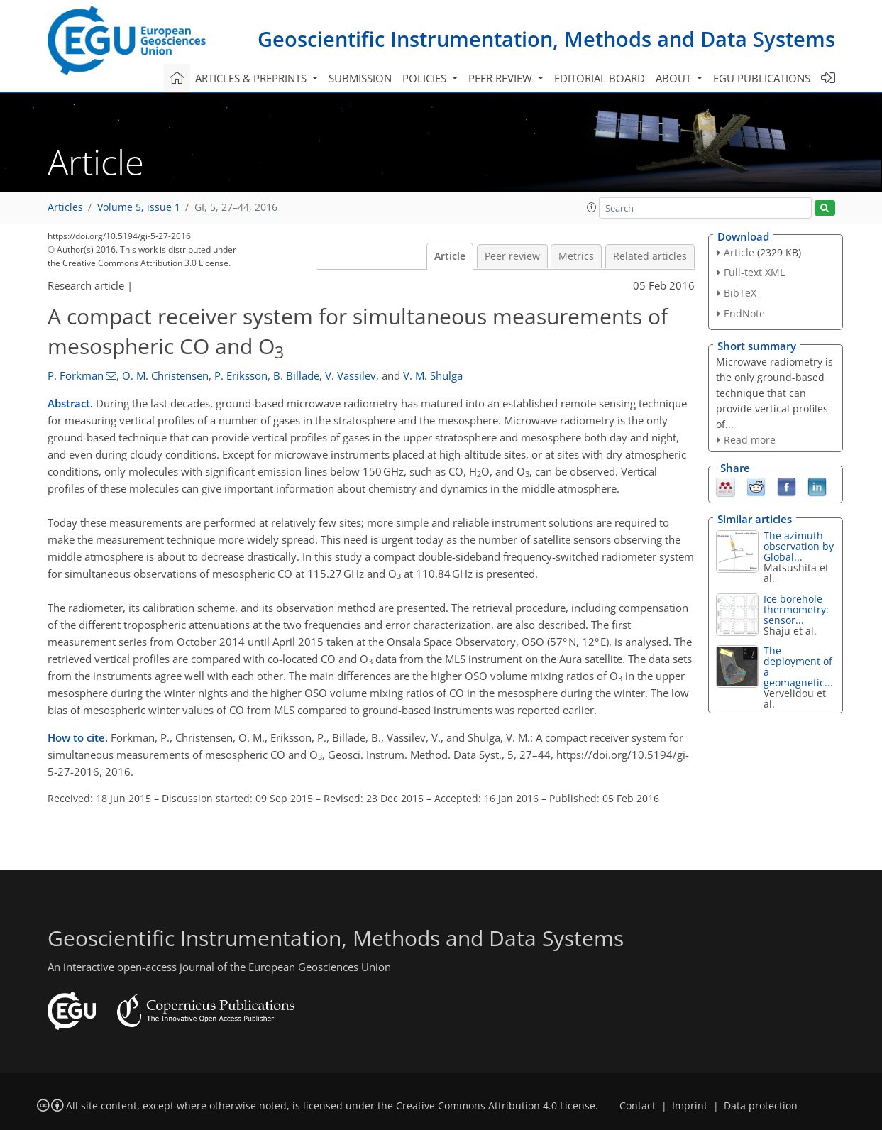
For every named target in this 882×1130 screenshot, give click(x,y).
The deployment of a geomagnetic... (798, 666)
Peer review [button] (501, 78)
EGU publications (761, 78)
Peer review (512, 256)
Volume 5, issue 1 (138, 207)
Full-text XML (754, 272)
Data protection (761, 1105)
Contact (637, 1105)
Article (449, 256)
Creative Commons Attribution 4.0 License (495, 1105)
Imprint (689, 1105)
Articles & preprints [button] (252, 78)
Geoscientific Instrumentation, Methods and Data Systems (546, 39)
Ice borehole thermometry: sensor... (796, 609)
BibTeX (740, 293)
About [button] (675, 78)
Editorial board (599, 78)
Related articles (650, 256)
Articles (65, 207)
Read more (750, 439)
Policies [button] (425, 78)
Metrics (576, 256)
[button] (592, 207)
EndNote (744, 313)
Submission (360, 78)
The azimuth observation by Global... (799, 546)
